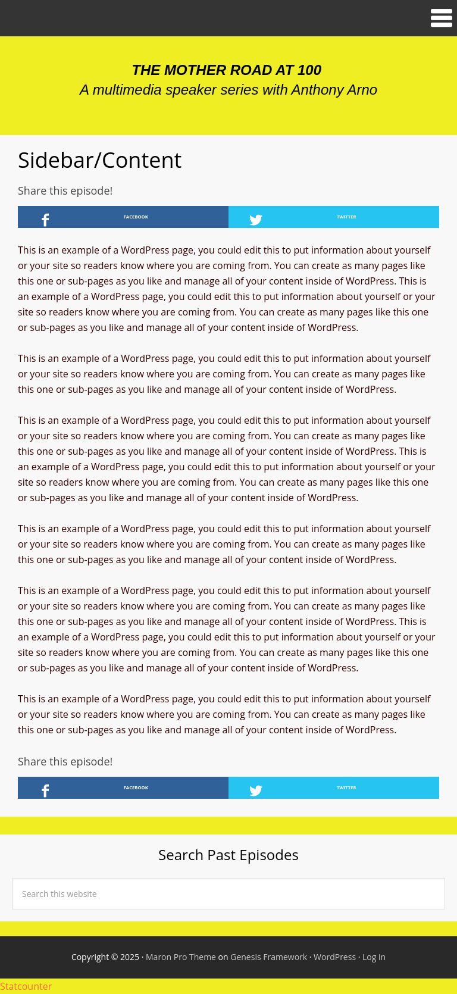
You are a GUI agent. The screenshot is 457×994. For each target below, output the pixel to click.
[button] (228, 18)
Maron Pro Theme (181, 956)
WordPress (335, 956)
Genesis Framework (268, 956)
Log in (374, 956)
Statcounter (26, 986)
